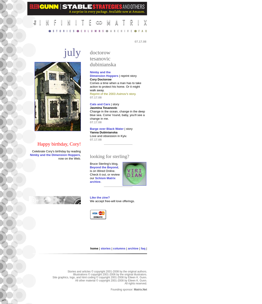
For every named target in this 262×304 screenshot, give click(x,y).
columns (119, 248)
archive (133, 248)
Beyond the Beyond (104, 167)
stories (106, 248)
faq (143, 248)
